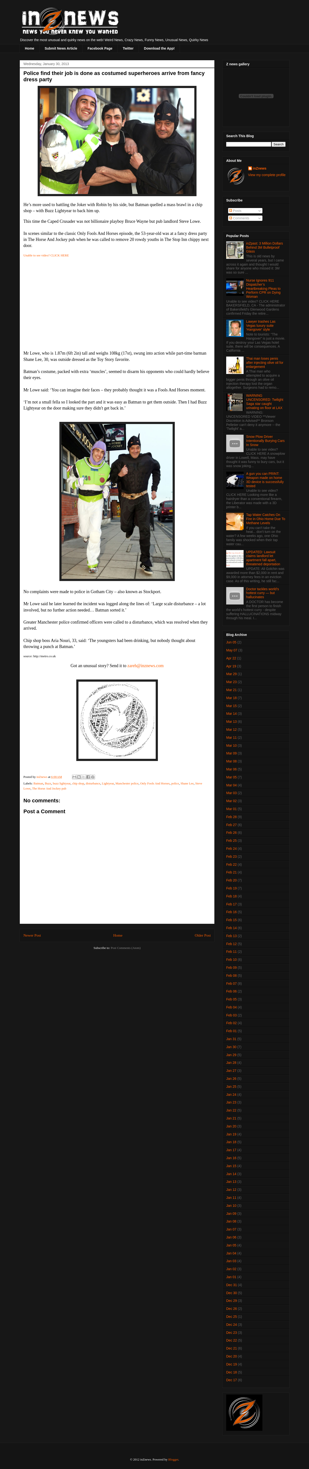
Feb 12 (231, 944)
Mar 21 (231, 690)
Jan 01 (231, 1277)
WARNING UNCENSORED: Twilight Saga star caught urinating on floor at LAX (264, 402)
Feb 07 (231, 983)
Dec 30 (231, 1293)
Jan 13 (231, 1182)
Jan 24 (231, 1094)
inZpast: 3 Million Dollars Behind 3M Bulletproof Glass (264, 247)
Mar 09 (231, 753)
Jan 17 (231, 1150)
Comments (239, 218)
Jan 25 (231, 1087)
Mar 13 (231, 721)
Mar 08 (231, 761)
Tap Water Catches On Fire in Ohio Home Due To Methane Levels (265, 519)
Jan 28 (231, 1063)
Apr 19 (231, 666)
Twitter (128, 48)
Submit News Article (61, 48)
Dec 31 (231, 1285)
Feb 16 (231, 912)
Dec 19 (231, 1364)
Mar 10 (231, 745)
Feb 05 (231, 999)
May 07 (231, 650)
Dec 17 (231, 1380)
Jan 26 (231, 1079)
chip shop (78, 783)
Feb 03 (231, 1015)
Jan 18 (231, 1142)
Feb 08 (231, 975)
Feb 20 (231, 880)
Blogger (173, 1459)
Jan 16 (231, 1158)
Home (29, 48)
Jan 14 (231, 1174)
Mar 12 (231, 729)
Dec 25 (231, 1317)
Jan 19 (231, 1134)
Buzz (48, 783)
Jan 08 (231, 1221)
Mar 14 (231, 714)
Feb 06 (231, 991)
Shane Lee (187, 783)
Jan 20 (231, 1126)
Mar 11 (231, 737)
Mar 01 (231, 809)
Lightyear (108, 783)
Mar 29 (231, 674)
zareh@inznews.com (145, 665)
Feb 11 (231, 952)
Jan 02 (231, 1269)
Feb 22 (231, 864)
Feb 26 (231, 833)
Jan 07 (231, 1229)
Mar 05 (231, 777)
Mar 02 (231, 801)
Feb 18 (231, 896)
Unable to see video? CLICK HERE (46, 255)
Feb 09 (231, 967)
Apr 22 (231, 658)
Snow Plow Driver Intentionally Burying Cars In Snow (265, 441)
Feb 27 (231, 825)
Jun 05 (231, 642)
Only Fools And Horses (154, 783)
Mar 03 (231, 793)
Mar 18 (231, 698)
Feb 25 (231, 841)
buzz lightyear (61, 783)
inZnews (260, 168)
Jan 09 (231, 1213)
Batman (38, 783)
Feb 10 (231, 960)
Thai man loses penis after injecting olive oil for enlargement (264, 363)
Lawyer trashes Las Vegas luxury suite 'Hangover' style (260, 326)
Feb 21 (231, 872)
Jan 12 (231, 1190)
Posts (235, 211)
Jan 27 (231, 1071)
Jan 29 (231, 1055)
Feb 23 (231, 856)
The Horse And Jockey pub (49, 788)
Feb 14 (231, 928)
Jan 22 (231, 1110)
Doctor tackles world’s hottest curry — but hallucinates (262, 593)
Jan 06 (231, 1237)
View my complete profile (267, 175)
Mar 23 (231, 682)
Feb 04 (231, 1007)
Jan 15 (231, 1166)
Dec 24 (231, 1325)
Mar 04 (231, 785)
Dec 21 (231, 1348)
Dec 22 (231, 1340)
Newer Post (32, 935)
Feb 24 (231, 848)
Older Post (203, 935)
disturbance (93, 783)
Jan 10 (231, 1206)
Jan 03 (231, 1261)
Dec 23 (231, 1333)
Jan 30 (231, 1047)
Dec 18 (231, 1372)
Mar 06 (231, 769)
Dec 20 (231, 1356)
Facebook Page (100, 48)
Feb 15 (231, 920)
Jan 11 (231, 1198)
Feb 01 (231, 1031)
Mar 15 (231, 706)
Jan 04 (231, 1253)
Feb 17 (231, 904)
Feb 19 (231, 888)
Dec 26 (231, 1309)
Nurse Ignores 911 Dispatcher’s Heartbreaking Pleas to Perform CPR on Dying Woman (263, 288)
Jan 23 (231, 1102)
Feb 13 (231, 936)
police (175, 783)
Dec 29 (231, 1301)
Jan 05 (231, 1245)
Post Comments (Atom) (126, 948)
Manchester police (127, 783)
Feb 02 (231, 1023)
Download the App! (159, 48)
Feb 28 (231, 817)
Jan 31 (231, 1039)
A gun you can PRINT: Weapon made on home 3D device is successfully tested (265, 480)
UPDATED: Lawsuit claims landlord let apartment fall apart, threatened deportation (263, 558)
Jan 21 (231, 1118)
